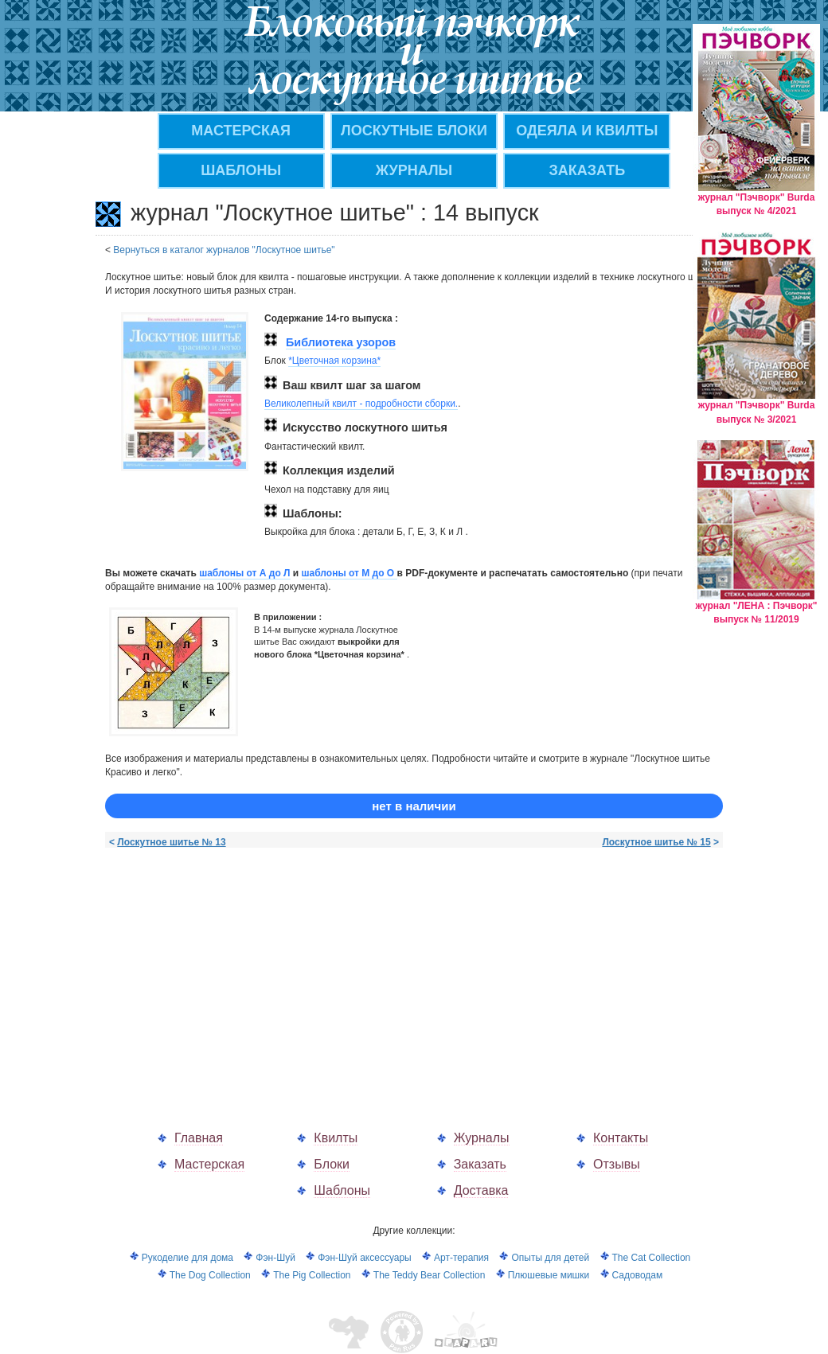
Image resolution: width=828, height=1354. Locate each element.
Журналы (482, 1138)
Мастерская (209, 1164)
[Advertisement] (239, 972)
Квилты (335, 1138)
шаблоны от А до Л (244, 573)
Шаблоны (241, 170)
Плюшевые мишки (548, 1275)
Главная (198, 1138)
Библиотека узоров (341, 342)
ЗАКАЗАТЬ (587, 170)
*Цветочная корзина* (334, 360)
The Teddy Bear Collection (429, 1275)
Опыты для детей (550, 1257)
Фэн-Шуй (275, 1257)
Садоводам (637, 1275)
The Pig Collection (311, 1275)
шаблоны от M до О (349, 573)
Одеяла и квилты (587, 131)
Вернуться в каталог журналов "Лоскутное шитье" (223, 250)
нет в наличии (413, 806)
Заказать (480, 1164)
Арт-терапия (461, 1257)
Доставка (481, 1190)
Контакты (620, 1138)
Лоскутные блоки (414, 131)
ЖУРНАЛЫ (414, 170)
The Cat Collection (651, 1257)
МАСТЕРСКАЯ (241, 131)
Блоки (332, 1164)
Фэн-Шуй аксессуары (364, 1257)
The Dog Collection (210, 1275)
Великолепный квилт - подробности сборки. (361, 403)
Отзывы (616, 1164)
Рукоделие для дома (187, 1257)
